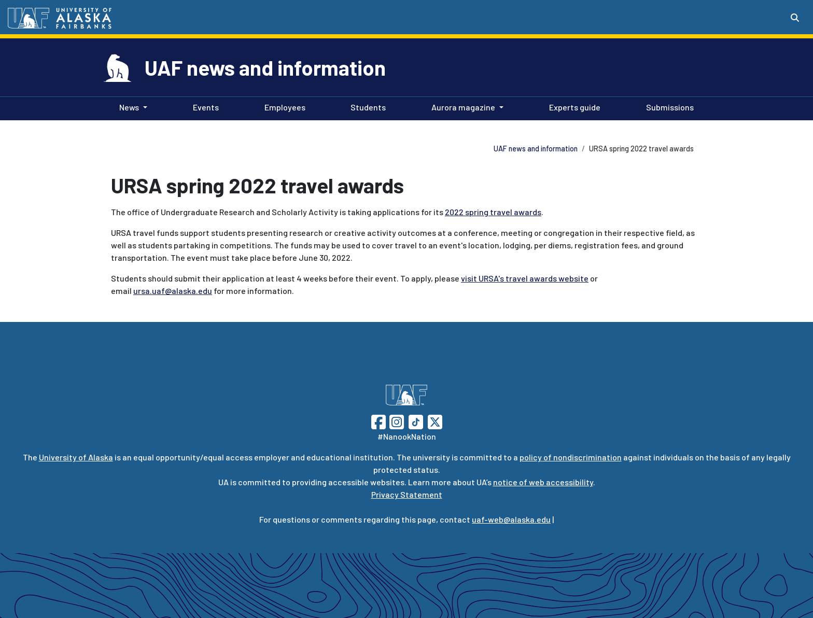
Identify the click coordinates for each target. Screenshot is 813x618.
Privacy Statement (406, 494)
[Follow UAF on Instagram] (395, 421)
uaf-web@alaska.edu (511, 519)
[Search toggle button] (794, 17)
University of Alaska (76, 457)
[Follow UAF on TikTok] (415, 421)
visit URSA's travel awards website (524, 278)
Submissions (668, 106)
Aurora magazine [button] (463, 107)
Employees (282, 106)
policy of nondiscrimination (571, 457)
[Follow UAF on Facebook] (378, 421)
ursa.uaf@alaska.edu (172, 291)
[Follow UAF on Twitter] (435, 421)
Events (204, 106)
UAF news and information (265, 67)
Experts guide (572, 106)
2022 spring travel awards (493, 212)
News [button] (129, 107)
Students (366, 106)
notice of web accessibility (543, 482)
